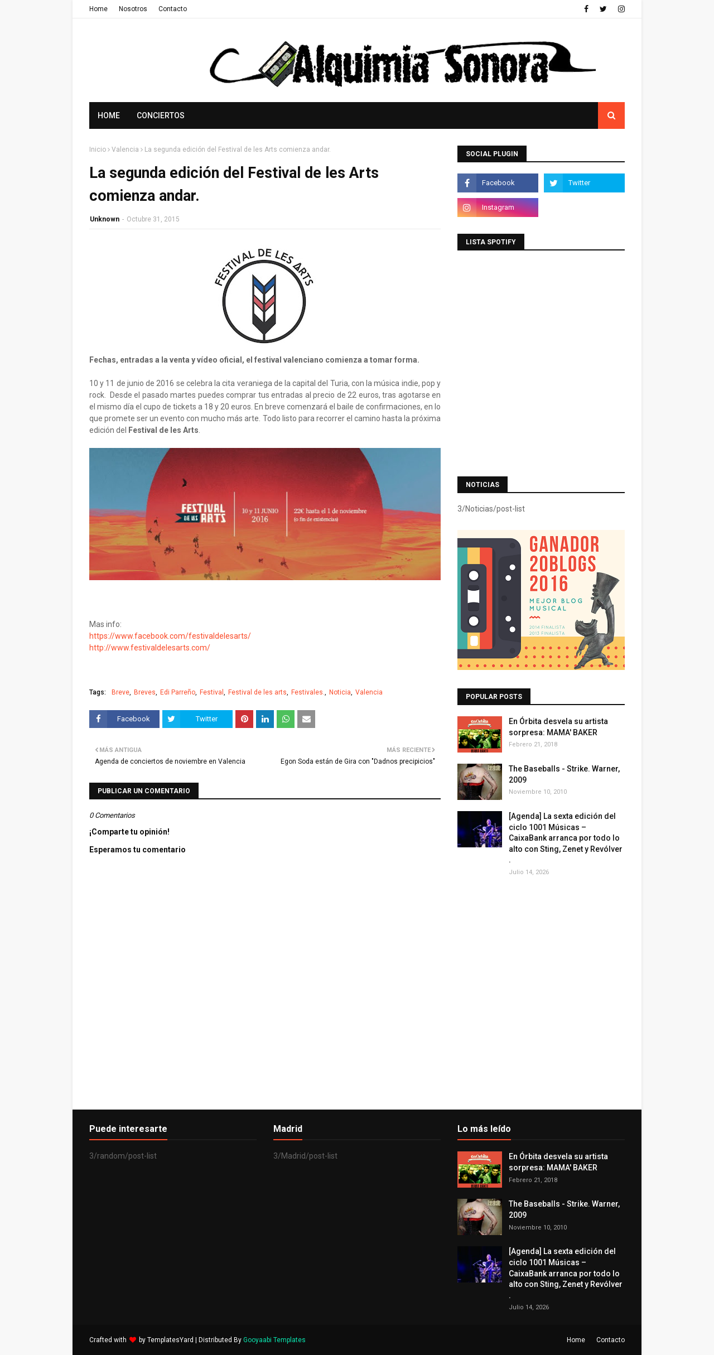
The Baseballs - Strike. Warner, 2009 (564, 774)
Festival (212, 692)
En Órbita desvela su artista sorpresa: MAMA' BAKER (558, 727)
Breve (120, 692)
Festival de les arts (257, 692)
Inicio (97, 149)
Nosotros (133, 9)
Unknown (104, 219)
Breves (145, 692)
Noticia (340, 692)
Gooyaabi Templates (274, 1340)
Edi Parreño (177, 692)
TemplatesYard (170, 1340)
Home (98, 9)
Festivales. (308, 692)
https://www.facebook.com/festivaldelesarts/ (170, 635)
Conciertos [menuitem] (161, 115)
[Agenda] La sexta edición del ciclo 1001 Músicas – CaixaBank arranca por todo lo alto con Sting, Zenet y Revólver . (566, 838)
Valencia (125, 149)
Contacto (172, 9)
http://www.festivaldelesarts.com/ (149, 647)
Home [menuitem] (109, 115)
